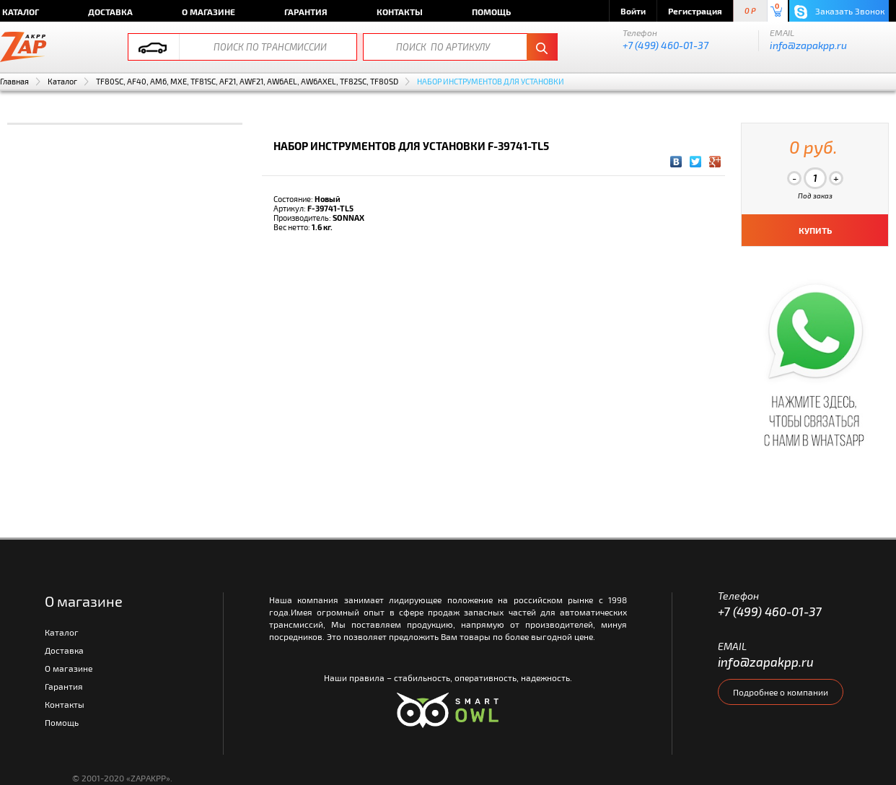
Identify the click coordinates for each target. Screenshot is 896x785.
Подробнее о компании (780, 692)
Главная (14, 81)
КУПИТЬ (815, 230)
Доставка (110, 11)
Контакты (400, 11)
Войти (633, 11)
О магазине (208, 11)
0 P (750, 11)
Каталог (62, 81)
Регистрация (695, 11)
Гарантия (306, 11)
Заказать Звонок (839, 12)
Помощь (491, 11)
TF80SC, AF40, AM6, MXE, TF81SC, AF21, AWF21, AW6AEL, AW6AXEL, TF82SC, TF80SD (247, 81)
